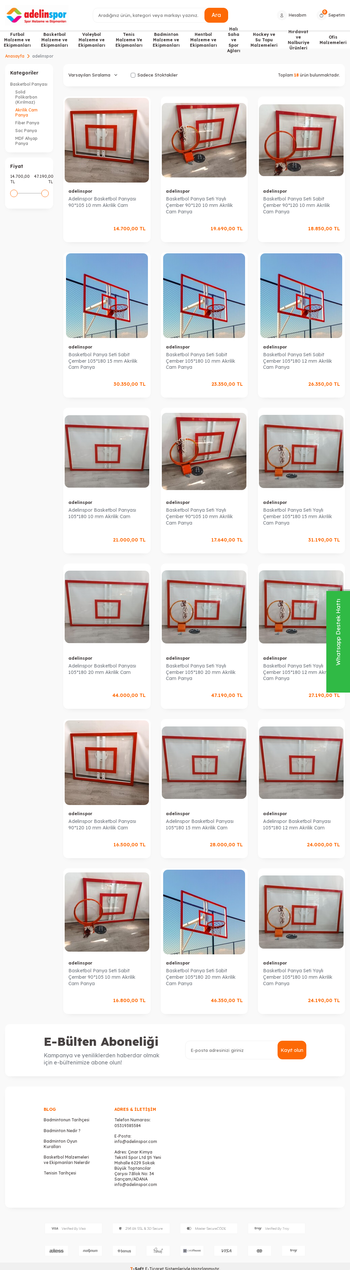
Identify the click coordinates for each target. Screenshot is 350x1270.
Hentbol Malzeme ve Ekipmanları (203, 40)
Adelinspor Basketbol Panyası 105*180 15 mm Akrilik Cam (200, 824)
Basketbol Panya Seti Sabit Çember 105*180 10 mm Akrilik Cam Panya (200, 361)
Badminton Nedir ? (62, 1130)
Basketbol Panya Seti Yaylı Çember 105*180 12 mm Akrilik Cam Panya (297, 672)
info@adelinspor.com (135, 1141)
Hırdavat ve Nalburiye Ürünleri (298, 39)
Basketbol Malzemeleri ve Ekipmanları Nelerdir (67, 1160)
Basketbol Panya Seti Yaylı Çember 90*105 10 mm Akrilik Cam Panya (199, 516)
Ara (216, 15)
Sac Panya (26, 130)
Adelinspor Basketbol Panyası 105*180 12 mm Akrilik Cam (297, 824)
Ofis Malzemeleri (333, 40)
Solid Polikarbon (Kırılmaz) (26, 97)
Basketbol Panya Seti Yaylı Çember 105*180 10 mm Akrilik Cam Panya (297, 977)
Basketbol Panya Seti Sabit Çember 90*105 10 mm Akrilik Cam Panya (101, 977)
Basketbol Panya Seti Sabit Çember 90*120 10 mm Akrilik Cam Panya (296, 205)
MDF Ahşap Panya (26, 141)
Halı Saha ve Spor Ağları (233, 39)
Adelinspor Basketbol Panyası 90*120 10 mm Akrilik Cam (102, 824)
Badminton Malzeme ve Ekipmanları (166, 40)
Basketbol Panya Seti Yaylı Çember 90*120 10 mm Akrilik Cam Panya (199, 205)
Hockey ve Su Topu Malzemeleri (264, 40)
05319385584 (127, 1125)
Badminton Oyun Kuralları (60, 1144)
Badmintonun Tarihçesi (66, 1119)
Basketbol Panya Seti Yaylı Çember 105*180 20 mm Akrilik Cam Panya (201, 672)
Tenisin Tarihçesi (60, 1173)
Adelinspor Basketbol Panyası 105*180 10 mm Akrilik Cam (102, 513)
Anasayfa (14, 56)
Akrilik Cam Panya (26, 112)
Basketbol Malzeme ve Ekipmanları (54, 40)
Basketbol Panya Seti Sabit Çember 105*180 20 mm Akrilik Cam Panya (201, 977)
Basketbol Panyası (28, 84)
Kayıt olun (292, 1050)
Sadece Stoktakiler (154, 75)
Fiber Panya (27, 122)
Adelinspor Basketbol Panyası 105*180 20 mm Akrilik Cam (102, 669)
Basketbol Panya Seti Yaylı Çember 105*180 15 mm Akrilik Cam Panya (297, 516)
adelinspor (80, 191)
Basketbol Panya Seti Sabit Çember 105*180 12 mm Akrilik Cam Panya (297, 361)
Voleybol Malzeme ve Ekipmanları (91, 40)
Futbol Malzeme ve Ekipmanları (17, 40)
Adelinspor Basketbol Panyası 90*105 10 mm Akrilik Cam (102, 202)
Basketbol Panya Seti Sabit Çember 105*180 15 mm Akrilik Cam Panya (102, 361)
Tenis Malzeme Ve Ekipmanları (129, 40)
